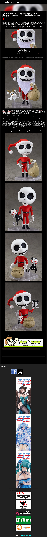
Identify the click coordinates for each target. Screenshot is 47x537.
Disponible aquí (35, 53)
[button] (3, 19)
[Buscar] (45, 2)
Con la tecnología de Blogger (23, 535)
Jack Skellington (16, 348)
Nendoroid (23, 348)
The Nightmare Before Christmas (33, 348)
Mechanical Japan (11, 2)
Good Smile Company (7, 348)
